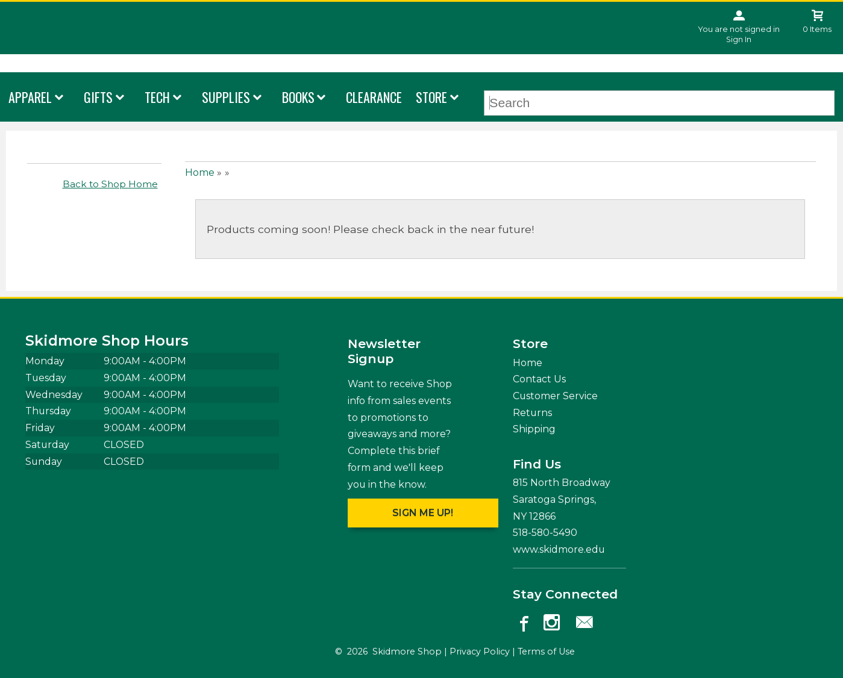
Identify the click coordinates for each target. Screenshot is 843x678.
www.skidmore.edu (559, 549)
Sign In (738, 39)
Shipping (534, 429)
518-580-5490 (545, 532)
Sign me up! (422, 512)
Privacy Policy (480, 651)
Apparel (30, 97)
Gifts (98, 97)
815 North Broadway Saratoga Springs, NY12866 (561, 499)
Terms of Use (546, 651)
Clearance (374, 97)
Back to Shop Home (110, 184)
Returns (532, 412)
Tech (157, 97)
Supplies (226, 97)
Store (431, 97)
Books (298, 97)
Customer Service (555, 396)
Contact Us (539, 379)
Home (200, 172)
